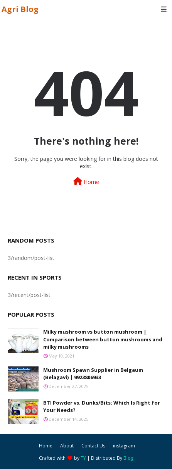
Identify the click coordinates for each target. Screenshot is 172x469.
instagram (124, 445)
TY (83, 458)
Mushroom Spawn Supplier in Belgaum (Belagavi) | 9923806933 (93, 373)
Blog (128, 458)
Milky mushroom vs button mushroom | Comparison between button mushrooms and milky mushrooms (102, 339)
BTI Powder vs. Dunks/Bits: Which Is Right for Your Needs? (101, 406)
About (67, 445)
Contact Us (93, 445)
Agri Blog (20, 9)
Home (86, 181)
